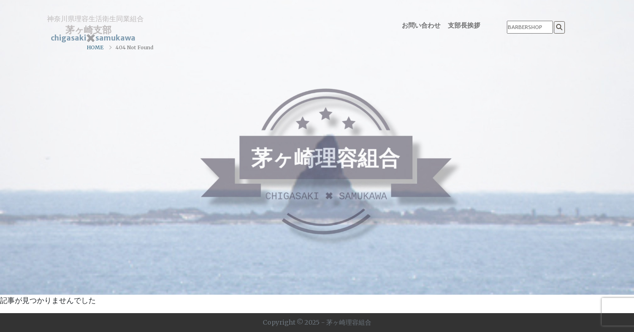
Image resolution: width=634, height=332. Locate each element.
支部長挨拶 (464, 25)
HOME (95, 47)
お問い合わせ (421, 25)
